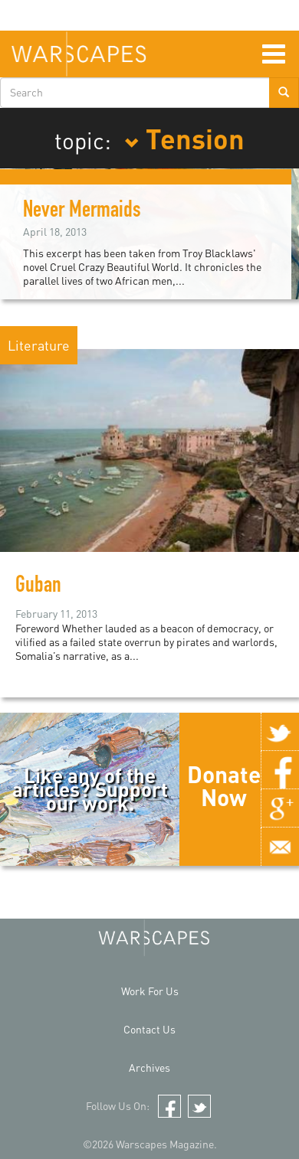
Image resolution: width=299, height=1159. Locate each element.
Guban (38, 587)
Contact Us (149, 1029)
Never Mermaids (82, 212)
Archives (149, 1067)
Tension (184, 138)
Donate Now (224, 785)
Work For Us (150, 990)
